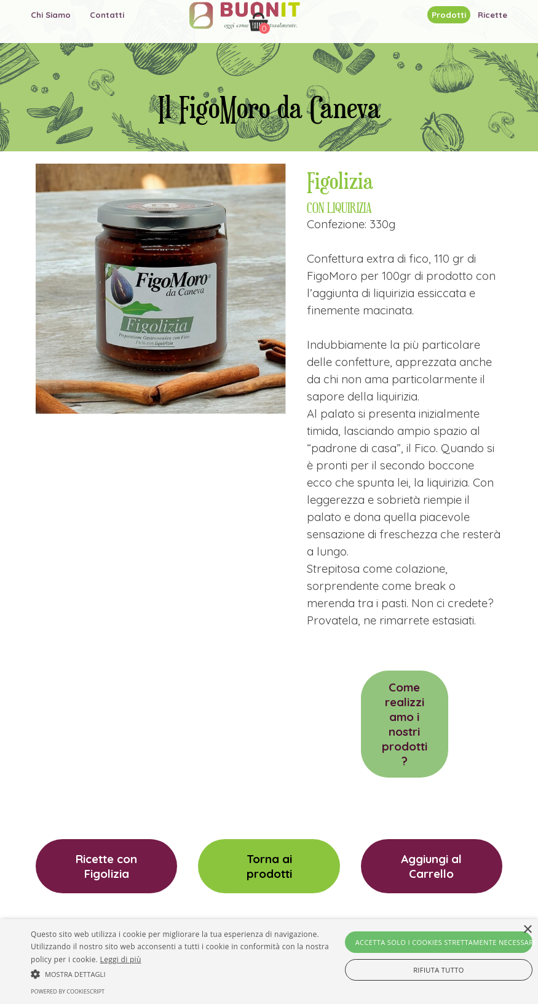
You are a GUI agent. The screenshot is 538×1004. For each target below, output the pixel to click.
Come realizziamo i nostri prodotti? (404, 724)
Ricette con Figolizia (106, 866)
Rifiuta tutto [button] (438, 969)
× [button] (527, 929)
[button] (186, 973)
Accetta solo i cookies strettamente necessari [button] (443, 942)
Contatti (107, 15)
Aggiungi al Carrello (431, 866)
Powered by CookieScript (68, 991)
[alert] (269, 961)
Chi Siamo (51, 15)
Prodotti (449, 15)
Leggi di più (120, 959)
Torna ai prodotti (269, 866)
